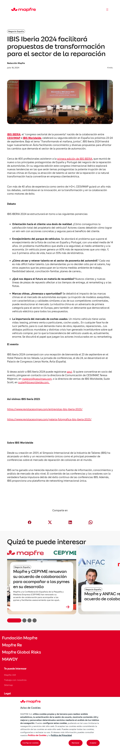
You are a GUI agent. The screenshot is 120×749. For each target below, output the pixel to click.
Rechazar (75, 743)
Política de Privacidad (61, 735)
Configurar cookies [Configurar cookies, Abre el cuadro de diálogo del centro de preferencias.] (30, 743)
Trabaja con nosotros (15, 680)
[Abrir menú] (107, 9)
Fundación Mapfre (19, 637)
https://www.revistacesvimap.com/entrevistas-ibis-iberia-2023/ (45, 409)
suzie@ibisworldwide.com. (34, 382)
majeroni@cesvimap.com (37, 378)
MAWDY (10, 659)
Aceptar (93, 743)
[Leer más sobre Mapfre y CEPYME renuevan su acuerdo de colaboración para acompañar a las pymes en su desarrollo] (41, 606)
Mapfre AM (10, 674)
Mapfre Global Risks (21, 652)
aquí (69, 371)
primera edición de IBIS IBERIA (74, 158)
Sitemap (8, 685)
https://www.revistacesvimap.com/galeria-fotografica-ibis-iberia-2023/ (49, 419)
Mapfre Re (12, 645)
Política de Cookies (37, 735)
